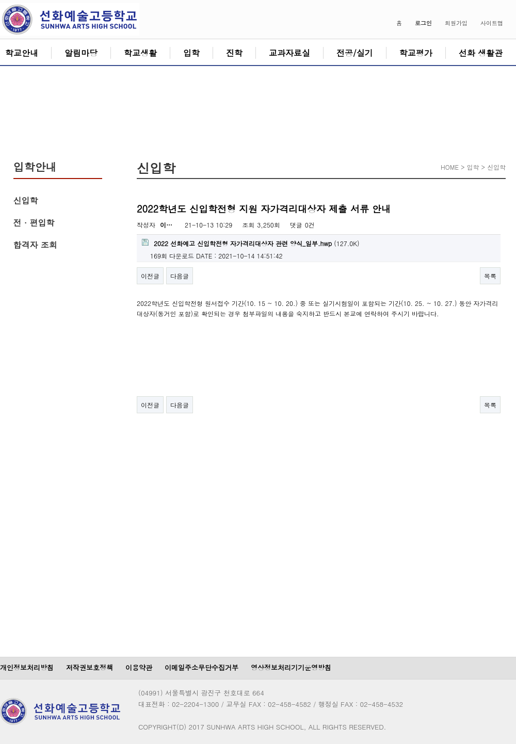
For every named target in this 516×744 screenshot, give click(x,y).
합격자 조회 (35, 245)
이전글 (150, 275)
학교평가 (415, 53)
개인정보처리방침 (27, 667)
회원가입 (456, 23)
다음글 (179, 275)
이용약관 (138, 667)
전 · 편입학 (34, 223)
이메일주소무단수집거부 (201, 667)
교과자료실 (289, 53)
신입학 (25, 200)
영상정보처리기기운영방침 (291, 667)
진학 (234, 53)
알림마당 (81, 53)
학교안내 (21, 53)
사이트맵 (491, 23)
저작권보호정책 (89, 667)
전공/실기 (354, 53)
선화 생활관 (481, 53)
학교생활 (140, 53)
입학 (191, 53)
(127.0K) (251, 243)
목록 (490, 275)
